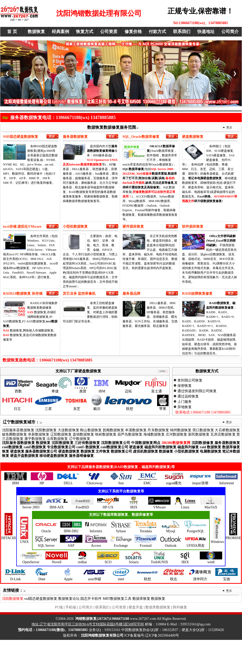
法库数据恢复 (57, 439)
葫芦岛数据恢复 (129, 434)
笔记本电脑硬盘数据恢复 (205, 178)
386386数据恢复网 (175, 443)
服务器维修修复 (81, 456)
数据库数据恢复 (157, 607)
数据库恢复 (141, 599)
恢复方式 (84, 31)
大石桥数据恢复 (227, 430)
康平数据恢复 (35, 439)
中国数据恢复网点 (145, 443)
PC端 (59, 607)
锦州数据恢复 (181, 430)
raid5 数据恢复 (88, 447)
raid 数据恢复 (210, 447)
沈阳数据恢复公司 (115, 443)
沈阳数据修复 (203, 443)
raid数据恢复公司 (114, 447)
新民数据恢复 (198, 434)
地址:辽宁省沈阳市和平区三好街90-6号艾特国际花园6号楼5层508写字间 (88, 624)
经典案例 (60, 31)
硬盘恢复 (17, 451)
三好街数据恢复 (87, 443)
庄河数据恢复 (176, 434)
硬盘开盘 (136, 607)
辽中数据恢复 (79, 439)
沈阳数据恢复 (46, 430)
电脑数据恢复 (210, 451)
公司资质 (108, 31)
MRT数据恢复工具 (117, 599)
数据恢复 (36, 31)
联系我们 (181, 31)
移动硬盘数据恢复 (53, 456)
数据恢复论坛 (69, 599)
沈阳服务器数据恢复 (18, 430)
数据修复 (166, 451)
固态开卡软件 (91, 599)
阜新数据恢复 (38, 434)
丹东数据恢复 (158, 430)
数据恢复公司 (121, 451)
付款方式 (157, 31)
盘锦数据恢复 (83, 434)
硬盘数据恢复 (69, 451)
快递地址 (206, 31)
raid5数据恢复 (35, 447)
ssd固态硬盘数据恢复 (40, 599)
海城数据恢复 (154, 434)
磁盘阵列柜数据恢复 (160, 447)
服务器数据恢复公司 (41, 451)
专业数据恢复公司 (61, 447)
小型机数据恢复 (186, 451)
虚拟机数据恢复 (145, 451)
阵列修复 (180, 607)
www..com (115, 619)
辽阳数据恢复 (61, 434)
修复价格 (133, 31)
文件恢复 (103, 451)
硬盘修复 (136, 447)
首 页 (12, 31)
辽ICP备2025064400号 (162, 635)
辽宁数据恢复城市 (19, 422)
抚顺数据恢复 (113, 430)
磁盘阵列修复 (188, 447)
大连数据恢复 (68, 430)
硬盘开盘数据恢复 (24, 456)
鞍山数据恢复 (91, 430)
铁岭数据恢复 (105, 434)
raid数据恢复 (12, 447)
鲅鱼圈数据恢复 (14, 434)
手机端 (70, 607)
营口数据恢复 (203, 430)
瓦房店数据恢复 (222, 434)
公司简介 (230, 31)
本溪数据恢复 (136, 430)
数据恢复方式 (206, 371)
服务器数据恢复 (227, 443)
